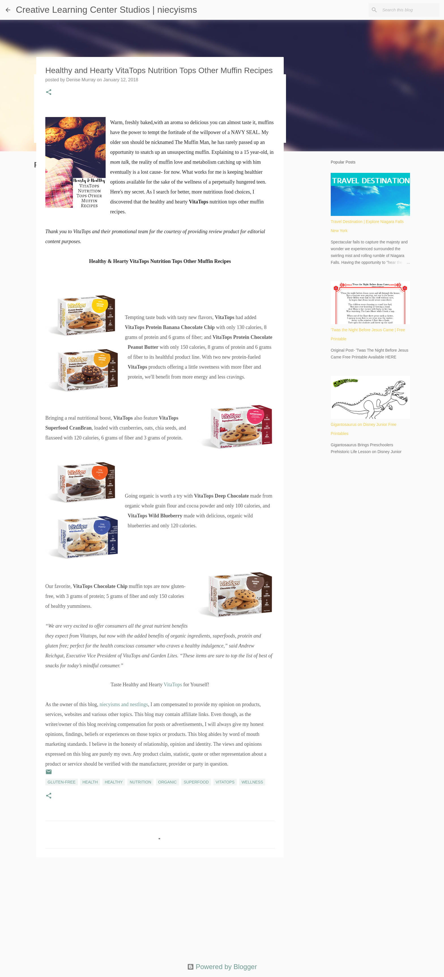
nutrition (140, 782)
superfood (196, 782)
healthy (114, 782)
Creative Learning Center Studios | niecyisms (106, 10)
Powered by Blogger (222, 966)
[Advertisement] (160, 905)
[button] (48, 93)
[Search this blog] (409, 10)
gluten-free (62, 782)
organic (167, 782)
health (90, 782)
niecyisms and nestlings (123, 704)
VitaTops (173, 684)
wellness (252, 782)
